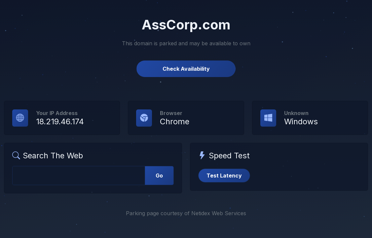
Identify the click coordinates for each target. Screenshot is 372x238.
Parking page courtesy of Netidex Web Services (186, 213)
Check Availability (186, 68)
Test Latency (224, 175)
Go (159, 175)
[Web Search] (78, 175)
